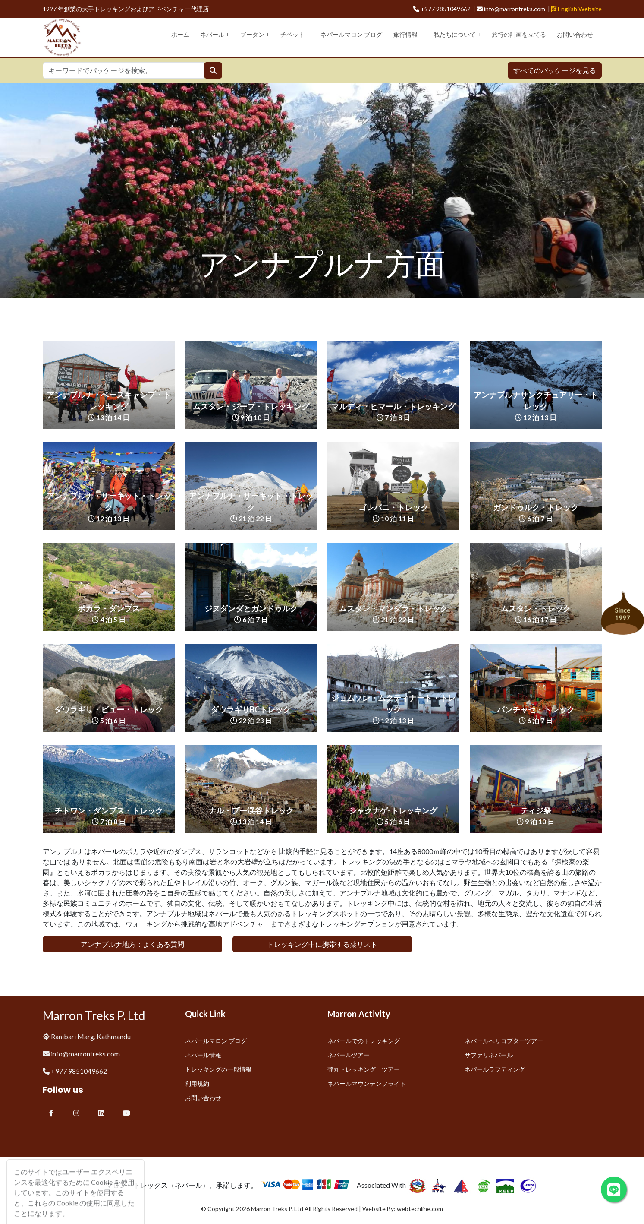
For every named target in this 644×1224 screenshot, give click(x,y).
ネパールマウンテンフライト (366, 1083)
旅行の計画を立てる (519, 34)
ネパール (214, 34)
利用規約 (197, 1083)
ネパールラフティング (495, 1069)
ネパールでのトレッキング (363, 1040)
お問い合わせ (575, 34)
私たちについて (457, 34)
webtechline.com (420, 1208)
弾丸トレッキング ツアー (363, 1069)
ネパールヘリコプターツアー (504, 1040)
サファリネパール (489, 1055)
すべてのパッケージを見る (554, 70)
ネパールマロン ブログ (351, 34)
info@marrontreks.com (85, 1054)
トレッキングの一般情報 (218, 1069)
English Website (576, 9)
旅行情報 (408, 34)
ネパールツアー (348, 1055)
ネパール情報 (203, 1055)
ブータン (255, 34)
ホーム (180, 34)
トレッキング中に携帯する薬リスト (322, 944)
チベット (295, 34)
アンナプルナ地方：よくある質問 (132, 944)
